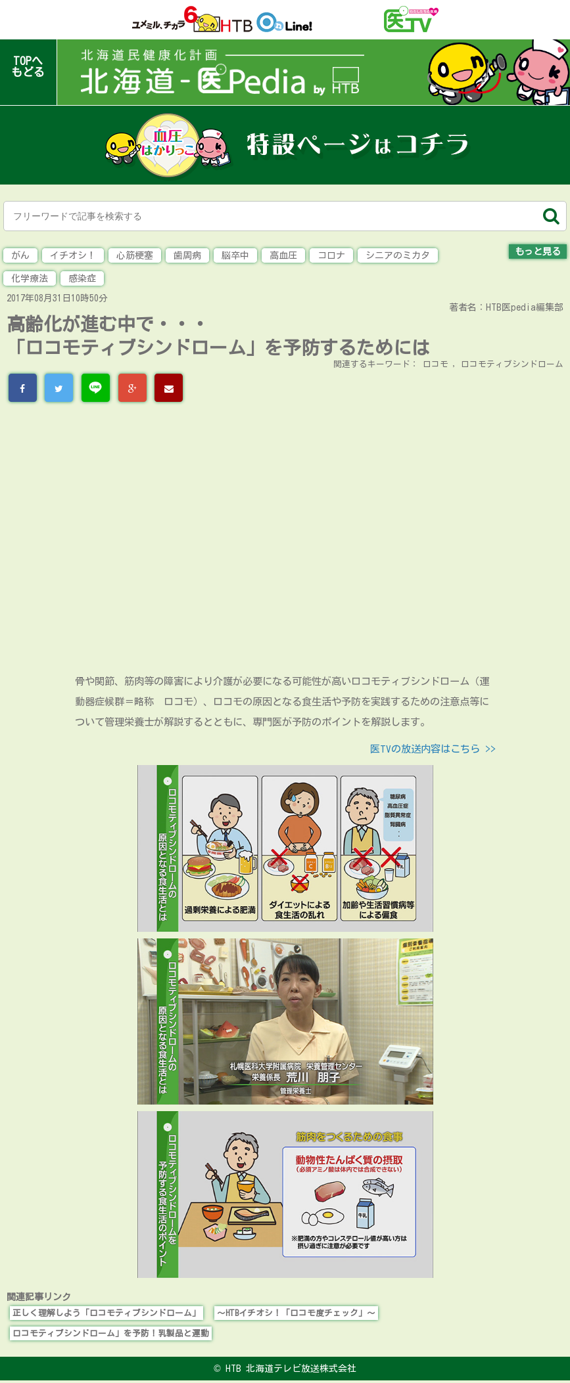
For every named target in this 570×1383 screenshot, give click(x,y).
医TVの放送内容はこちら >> (433, 748)
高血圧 (283, 255)
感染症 (82, 278)
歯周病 (187, 255)
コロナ (331, 255)
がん (20, 255)
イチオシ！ (73, 255)
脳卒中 (235, 255)
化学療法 (29, 278)
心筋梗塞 (134, 255)
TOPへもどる (28, 66)
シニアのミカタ (398, 255)
